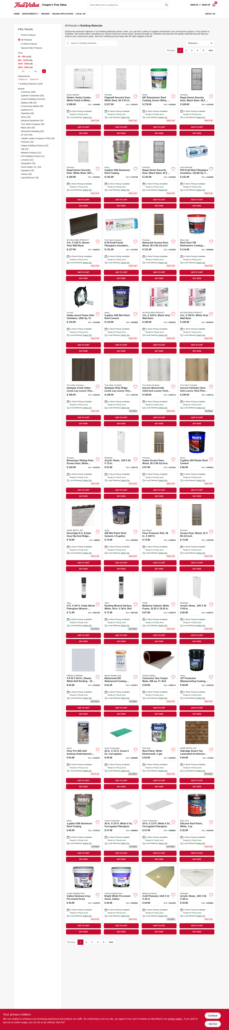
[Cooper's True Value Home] (27, 5)
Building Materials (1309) (31, 84)
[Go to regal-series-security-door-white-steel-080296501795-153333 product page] (83, 173)
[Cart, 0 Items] (213, 4)
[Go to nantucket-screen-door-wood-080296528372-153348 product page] (159, 246)
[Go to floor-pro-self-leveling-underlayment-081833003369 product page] (83, 754)
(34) (26, 117)
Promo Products (28, 35)
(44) (33, 99)
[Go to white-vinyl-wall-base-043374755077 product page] (196, 319)
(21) (31, 153)
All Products (26, 40)
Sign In (194, 5)
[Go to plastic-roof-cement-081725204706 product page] (196, 464)
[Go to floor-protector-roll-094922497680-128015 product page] (159, 536)
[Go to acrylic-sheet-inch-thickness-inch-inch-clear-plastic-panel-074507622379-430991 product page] (196, 899)
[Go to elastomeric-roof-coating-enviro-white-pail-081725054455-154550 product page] (159, 101)
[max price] (35, 71)
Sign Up (206, 5)
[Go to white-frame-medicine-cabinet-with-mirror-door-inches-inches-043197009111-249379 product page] (159, 609)
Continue (212, 1015)
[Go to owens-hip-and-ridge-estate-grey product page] (83, 536)
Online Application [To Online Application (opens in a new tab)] (62, 14)
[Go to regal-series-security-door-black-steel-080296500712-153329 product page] (196, 101)
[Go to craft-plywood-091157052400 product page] (159, 899)
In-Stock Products (29, 44)
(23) (27, 142)
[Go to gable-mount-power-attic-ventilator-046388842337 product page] (83, 319)
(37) (27, 110)
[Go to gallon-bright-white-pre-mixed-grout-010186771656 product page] (121, 899)
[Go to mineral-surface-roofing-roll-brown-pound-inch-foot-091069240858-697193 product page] (83, 609)
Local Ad (80, 14)
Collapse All (22, 79)
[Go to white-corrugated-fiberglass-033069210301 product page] (121, 827)
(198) (28, 92)
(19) (28, 163)
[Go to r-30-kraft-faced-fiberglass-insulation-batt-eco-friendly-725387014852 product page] (121, 246)
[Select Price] (44, 71)
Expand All (34, 79)
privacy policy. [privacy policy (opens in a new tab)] (175, 1019)
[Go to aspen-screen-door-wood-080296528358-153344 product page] (159, 464)
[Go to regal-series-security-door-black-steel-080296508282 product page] (159, 173)
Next (211, 50)
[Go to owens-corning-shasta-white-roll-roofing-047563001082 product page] (83, 682)
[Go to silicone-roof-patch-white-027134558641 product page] (196, 827)
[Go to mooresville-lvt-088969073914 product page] (159, 391)
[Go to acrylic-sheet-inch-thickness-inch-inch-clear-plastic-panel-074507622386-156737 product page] (196, 609)
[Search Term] (128, 5)
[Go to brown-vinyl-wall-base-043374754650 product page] (83, 246)
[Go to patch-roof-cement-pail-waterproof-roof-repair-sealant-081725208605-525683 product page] (121, 536)
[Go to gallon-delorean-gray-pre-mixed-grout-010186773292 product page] (83, 899)
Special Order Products (31, 48)
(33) (32, 124)
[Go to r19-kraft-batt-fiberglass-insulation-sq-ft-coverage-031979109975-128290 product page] (196, 173)
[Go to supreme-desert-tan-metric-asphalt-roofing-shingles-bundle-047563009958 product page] (196, 754)
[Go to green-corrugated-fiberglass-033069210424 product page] (121, 754)
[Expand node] (19, 83)
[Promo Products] (19, 35)
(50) (32, 95)
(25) (26, 135)
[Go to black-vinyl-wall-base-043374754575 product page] (159, 319)
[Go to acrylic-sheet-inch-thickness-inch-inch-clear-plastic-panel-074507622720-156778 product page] (121, 464)
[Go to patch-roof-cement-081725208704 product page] (121, 319)
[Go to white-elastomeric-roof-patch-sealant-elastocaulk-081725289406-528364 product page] (159, 754)
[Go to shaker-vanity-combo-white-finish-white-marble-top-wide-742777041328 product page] (83, 101)
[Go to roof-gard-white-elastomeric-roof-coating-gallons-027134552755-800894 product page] (196, 246)
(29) (32, 131)
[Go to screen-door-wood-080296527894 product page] (196, 536)
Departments (29, 14)
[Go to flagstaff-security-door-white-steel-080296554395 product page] (121, 101)
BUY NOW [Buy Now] (83, 133)
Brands (45, 14)
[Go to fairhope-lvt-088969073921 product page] (196, 391)
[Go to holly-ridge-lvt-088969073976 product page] (121, 391)
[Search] (167, 4)
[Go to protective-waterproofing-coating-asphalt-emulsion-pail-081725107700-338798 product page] (196, 682)
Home (17, 14)
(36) (27, 113)
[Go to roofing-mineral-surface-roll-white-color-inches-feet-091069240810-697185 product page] (121, 609)
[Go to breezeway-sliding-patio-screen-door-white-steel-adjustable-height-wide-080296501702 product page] (83, 464)
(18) (26, 174)
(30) (28, 127)
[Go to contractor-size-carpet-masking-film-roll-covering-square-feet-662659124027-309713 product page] (159, 682)
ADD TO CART (83, 127)
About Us (210, 14)
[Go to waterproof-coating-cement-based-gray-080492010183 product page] (121, 682)
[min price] (23, 71)
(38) (32, 106)
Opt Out (213, 1024)
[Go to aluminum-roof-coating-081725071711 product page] (83, 827)
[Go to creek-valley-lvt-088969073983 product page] (83, 391)
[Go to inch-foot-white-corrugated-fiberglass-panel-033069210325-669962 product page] (159, 827)
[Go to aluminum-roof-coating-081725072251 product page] (121, 173)
